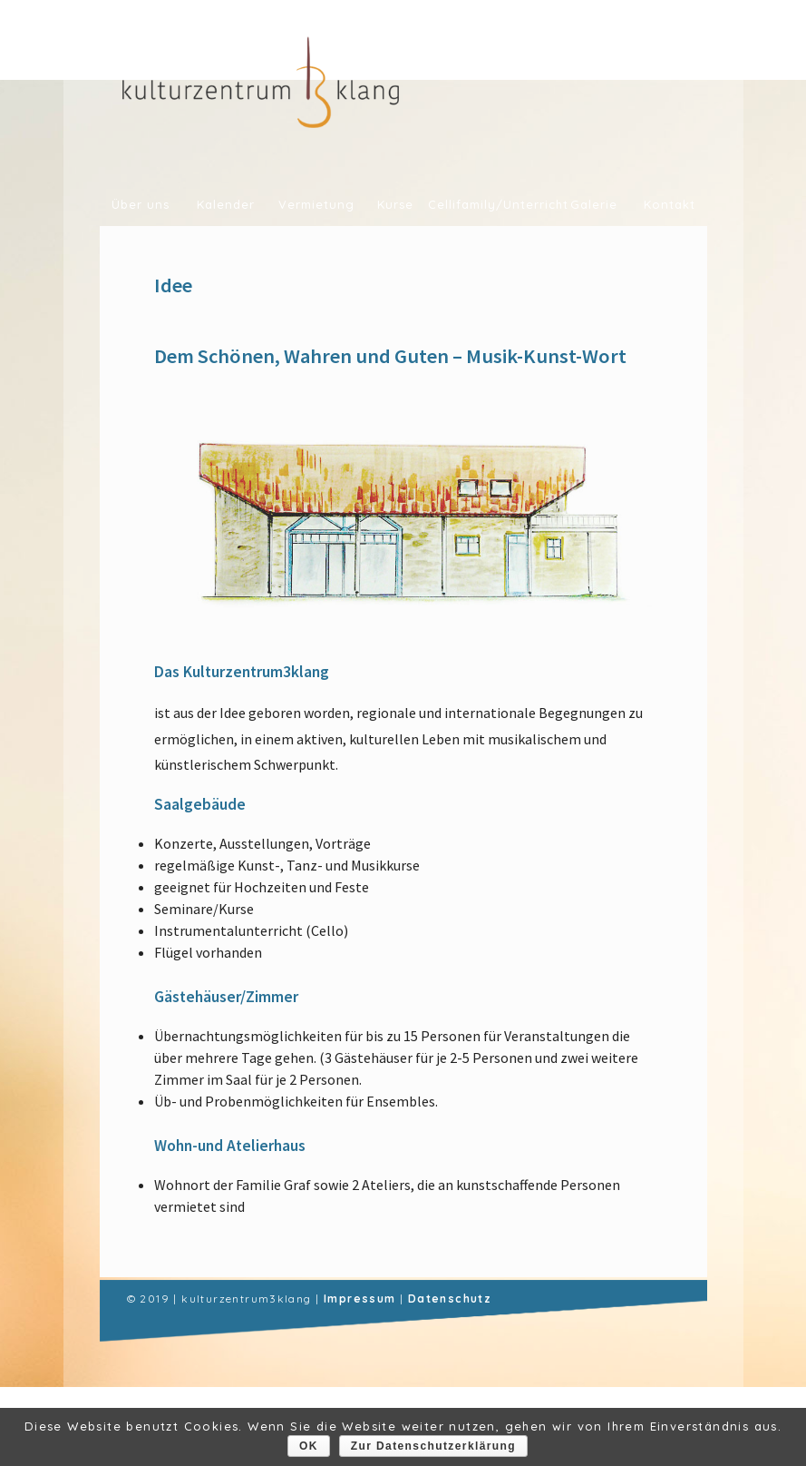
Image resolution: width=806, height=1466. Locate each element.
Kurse (395, 204)
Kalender (226, 204)
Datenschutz (449, 1298)
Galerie (593, 204)
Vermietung (316, 204)
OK (308, 1446)
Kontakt (669, 204)
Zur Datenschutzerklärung (433, 1446)
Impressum (360, 1298)
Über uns (141, 204)
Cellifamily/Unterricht (492, 204)
